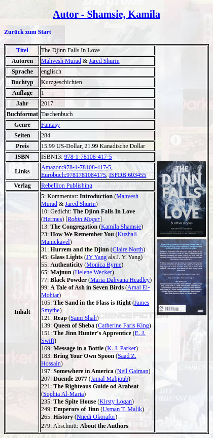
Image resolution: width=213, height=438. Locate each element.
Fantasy (50, 124)
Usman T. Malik (122, 409)
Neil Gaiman (133, 371)
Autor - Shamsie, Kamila (106, 14)
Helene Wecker (93, 272)
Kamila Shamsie (121, 226)
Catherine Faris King (123, 325)
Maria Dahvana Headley (120, 279)
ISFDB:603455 (127, 174)
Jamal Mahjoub (109, 378)
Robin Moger (83, 219)
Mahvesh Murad (61, 60)
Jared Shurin (104, 60)
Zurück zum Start (27, 31)
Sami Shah (83, 317)
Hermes (52, 219)
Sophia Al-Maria (63, 393)
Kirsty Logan (115, 401)
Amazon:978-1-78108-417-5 (76, 167)
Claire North (128, 249)
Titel (22, 50)
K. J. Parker (121, 348)
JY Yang (96, 257)
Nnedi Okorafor (96, 416)
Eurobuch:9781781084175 (73, 174)
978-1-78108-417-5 (88, 156)
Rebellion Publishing (66, 185)
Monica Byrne (103, 264)
